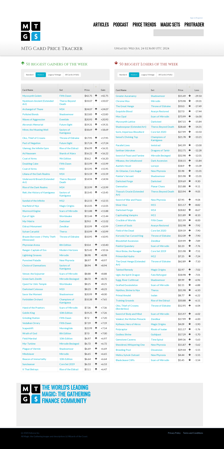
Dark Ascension (159, 160)
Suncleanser (28, 364)
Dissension (156, 349)
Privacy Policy (174, 433)
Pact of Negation (31, 143)
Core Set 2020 (158, 131)
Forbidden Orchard (32, 299)
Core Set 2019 (67, 364)
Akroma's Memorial (32, 124)
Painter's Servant (125, 176)
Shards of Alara (67, 153)
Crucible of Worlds (126, 220)
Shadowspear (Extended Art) (131, 126)
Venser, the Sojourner (33, 273)
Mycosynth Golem (32, 95)
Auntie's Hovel (123, 165)
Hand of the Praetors (33, 307)
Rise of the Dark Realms (35, 187)
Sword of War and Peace (129, 199)
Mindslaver (28, 353)
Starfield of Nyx (30, 205)
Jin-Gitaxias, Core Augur (128, 171)
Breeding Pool (123, 349)
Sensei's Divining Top (127, 137)
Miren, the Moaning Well (35, 129)
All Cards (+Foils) (72, 75)
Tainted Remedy (124, 269)
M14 (61, 109)
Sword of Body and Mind (129, 313)
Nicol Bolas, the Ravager (128, 251)
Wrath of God (29, 333)
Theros (63, 231)
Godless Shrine (123, 334)
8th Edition (65, 244)
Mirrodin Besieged (69, 278)
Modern (40, 75)
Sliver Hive (121, 204)
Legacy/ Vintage (54, 75)
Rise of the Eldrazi (68, 148)
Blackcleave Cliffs (125, 360)
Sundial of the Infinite (33, 200)
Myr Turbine (28, 343)
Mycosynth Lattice (125, 121)
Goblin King (28, 312)
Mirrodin (64, 255)
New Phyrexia (66, 260)
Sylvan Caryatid (30, 231)
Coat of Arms (29, 158)
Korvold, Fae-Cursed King (129, 235)
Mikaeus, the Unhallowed (129, 160)
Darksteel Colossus (32, 289)
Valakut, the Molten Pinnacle (131, 319)
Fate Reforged (158, 274)
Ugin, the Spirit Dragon (128, 274)
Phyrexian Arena (31, 244)
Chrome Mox (123, 101)
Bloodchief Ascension (127, 240)
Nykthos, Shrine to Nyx (128, 290)
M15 (153, 204)
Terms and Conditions (193, 433)
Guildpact (156, 334)
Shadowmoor (66, 114)
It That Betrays (30, 369)
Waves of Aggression (33, 119)
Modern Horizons (68, 250)
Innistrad (155, 145)
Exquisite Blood (124, 111)
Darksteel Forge (124, 181)
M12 (61, 200)
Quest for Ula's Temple (34, 284)
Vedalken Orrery (31, 323)
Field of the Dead (125, 230)
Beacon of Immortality (34, 359)
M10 (61, 168)
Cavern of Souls (124, 225)
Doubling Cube (30, 163)
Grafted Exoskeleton (127, 285)
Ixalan (154, 295)
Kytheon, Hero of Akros (128, 324)
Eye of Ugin (28, 216)
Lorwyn (155, 165)
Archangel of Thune (32, 109)
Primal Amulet (123, 295)
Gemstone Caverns (126, 339)
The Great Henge (125, 106)
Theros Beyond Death (162, 126)
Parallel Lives (123, 145)
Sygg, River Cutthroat (127, 280)
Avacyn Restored (160, 111)
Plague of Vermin (31, 348)
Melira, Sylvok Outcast (128, 355)
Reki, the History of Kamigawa (38, 192)
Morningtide (66, 328)
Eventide (64, 119)
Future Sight (65, 124)
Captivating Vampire (127, 215)
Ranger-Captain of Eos (34, 250)
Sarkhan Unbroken (125, 150)
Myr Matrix (28, 221)
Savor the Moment (32, 294)
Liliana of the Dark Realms (36, 174)
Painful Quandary (125, 246)
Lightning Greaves (32, 255)
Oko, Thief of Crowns (33, 138)
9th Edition (65, 158)
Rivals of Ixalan (159, 329)
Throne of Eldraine (69, 138)
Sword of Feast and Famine (130, 155)
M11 (153, 215)
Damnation (122, 186)
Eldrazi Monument (32, 226)
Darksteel (64, 221)
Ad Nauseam (29, 153)
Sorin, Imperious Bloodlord (130, 131)
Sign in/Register (196, 18)
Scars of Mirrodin (68, 211)
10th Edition (65, 312)
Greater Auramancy (126, 96)
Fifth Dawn (65, 95)
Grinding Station (31, 318)
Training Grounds (125, 300)
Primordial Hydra (125, 256)
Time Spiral (157, 339)
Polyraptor (121, 329)
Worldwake (65, 216)
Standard (29, 75)
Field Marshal (29, 338)
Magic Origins (66, 205)
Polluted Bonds (30, 114)
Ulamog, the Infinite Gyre (35, 148)
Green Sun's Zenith (32, 278)
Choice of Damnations (34, 265)
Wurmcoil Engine (31, 211)
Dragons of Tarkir (160, 150)
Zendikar (64, 226)
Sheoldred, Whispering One (130, 344)
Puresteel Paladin (31, 260)
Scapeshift (27, 328)
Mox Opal (121, 116)
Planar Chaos (158, 186)
